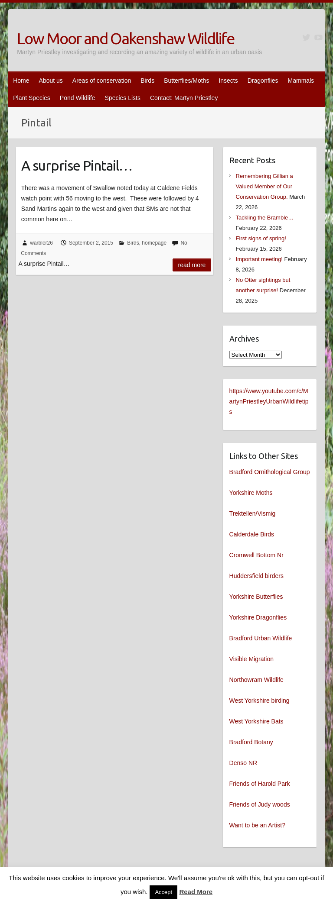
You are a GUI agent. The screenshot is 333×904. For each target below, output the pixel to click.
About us (51, 80)
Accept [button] (163, 892)
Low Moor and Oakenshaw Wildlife (125, 38)
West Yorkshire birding (259, 700)
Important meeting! (259, 259)
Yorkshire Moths (251, 492)
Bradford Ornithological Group (269, 471)
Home (21, 80)
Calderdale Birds (251, 534)
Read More (195, 891)
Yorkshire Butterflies (256, 596)
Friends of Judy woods (259, 804)
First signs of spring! (261, 238)
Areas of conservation (101, 80)
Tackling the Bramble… (265, 217)
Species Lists (122, 97)
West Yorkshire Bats (256, 721)
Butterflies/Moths (186, 80)
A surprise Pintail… (76, 165)
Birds (147, 80)
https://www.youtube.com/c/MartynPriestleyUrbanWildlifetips (269, 401)
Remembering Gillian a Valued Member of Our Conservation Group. (264, 186)
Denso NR (243, 762)
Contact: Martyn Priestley (184, 97)
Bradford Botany (251, 742)
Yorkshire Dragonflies (258, 617)
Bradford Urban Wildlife (260, 638)
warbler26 (41, 243)
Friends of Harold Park (259, 783)
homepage (154, 243)
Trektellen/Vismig (252, 513)
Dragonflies (263, 80)
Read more (192, 265)
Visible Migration (251, 658)
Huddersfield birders (256, 575)
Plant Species (31, 97)
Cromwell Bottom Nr (256, 555)
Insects (228, 80)
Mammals (301, 80)
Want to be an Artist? (257, 825)
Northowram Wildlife (256, 679)
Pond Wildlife (77, 97)
